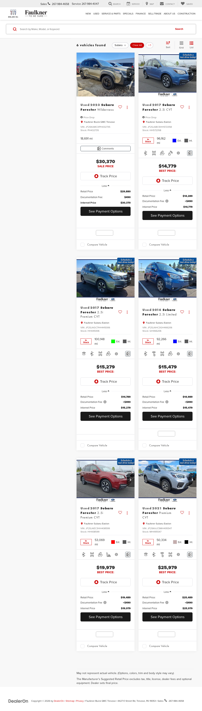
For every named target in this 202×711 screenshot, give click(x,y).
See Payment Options (106, 211)
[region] (105, 197)
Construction (186, 13)
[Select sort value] (169, 45)
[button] (131, 74)
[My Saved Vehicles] (187, 4)
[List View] (191, 45)
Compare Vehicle (97, 244)
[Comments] (105, 148)
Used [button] (96, 13)
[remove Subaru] (120, 45)
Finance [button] (141, 13)
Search (179, 29)
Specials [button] (128, 13)
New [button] (88, 13)
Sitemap (70, 701)
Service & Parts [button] (111, 13)
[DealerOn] (18, 701)
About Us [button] (169, 13)
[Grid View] (181, 45)
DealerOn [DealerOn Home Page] (59, 701)
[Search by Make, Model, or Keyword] (95, 29)
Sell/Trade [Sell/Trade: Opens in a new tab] (154, 13)
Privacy (80, 701)
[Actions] (127, 107)
